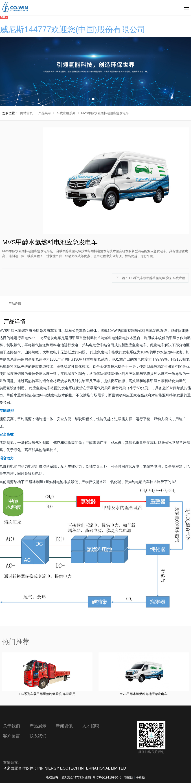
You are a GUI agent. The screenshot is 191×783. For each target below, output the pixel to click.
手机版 (140, 777)
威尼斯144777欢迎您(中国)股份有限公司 (72, 29)
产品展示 (44, 113)
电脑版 (128, 777)
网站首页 (26, 113)
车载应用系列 (66, 113)
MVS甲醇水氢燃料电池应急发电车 (105, 113)
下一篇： (150, 278)
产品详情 (15, 303)
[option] (95, 71)
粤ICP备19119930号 (106, 777)
